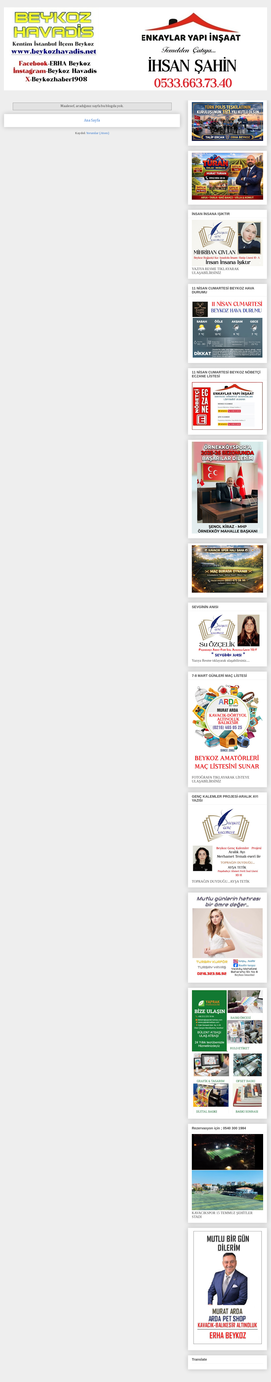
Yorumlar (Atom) (97, 133)
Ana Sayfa (92, 120)
